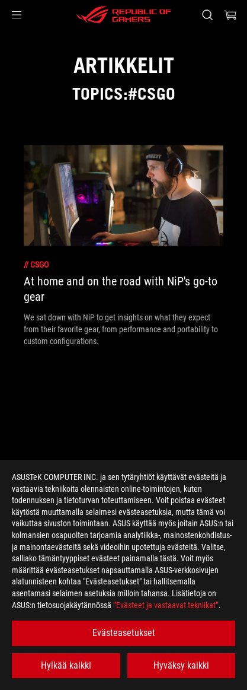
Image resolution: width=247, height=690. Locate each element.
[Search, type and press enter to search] (207, 15)
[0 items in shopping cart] (230, 15)
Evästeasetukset (123, 632)
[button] (16, 15)
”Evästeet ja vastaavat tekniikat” (166, 605)
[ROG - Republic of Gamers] (123, 15)
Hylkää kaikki (66, 665)
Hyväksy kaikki (181, 665)
